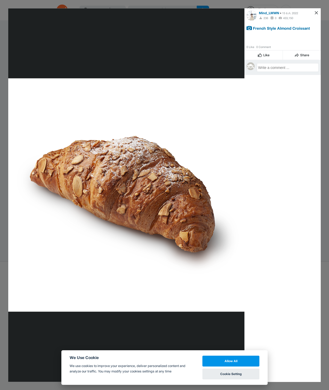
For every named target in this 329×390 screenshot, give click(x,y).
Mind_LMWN (269, 12)
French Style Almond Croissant (281, 28)
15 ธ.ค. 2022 (290, 13)
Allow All (231, 361)
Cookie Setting (231, 373)
